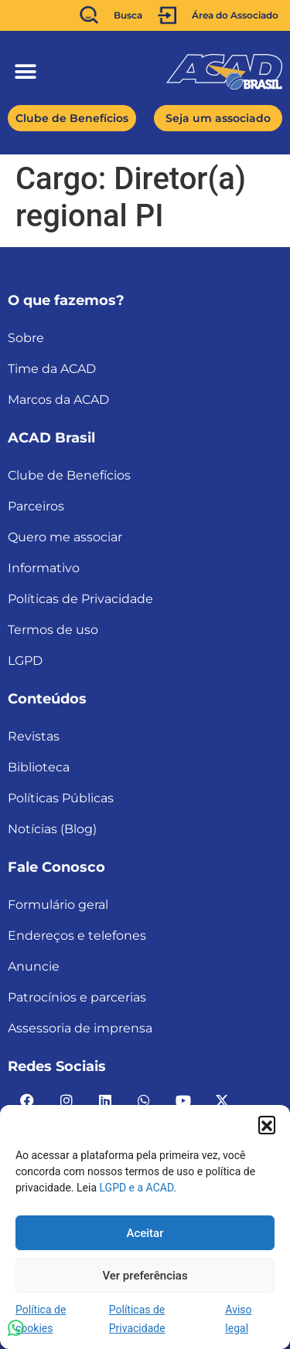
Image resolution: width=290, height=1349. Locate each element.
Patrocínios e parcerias (77, 997)
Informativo (44, 568)
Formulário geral (58, 904)
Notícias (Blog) (52, 829)
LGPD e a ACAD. (138, 1187)
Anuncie (34, 966)
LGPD (25, 660)
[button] (267, 1124)
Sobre (26, 337)
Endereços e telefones (77, 935)
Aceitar (144, 1233)
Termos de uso (53, 629)
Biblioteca (39, 767)
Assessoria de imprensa (80, 1028)
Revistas (34, 736)
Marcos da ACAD (58, 399)
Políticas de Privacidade (80, 598)
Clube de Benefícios (69, 475)
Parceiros (36, 506)
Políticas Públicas (61, 798)
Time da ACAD (52, 368)
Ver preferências (144, 1276)
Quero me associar (65, 537)
